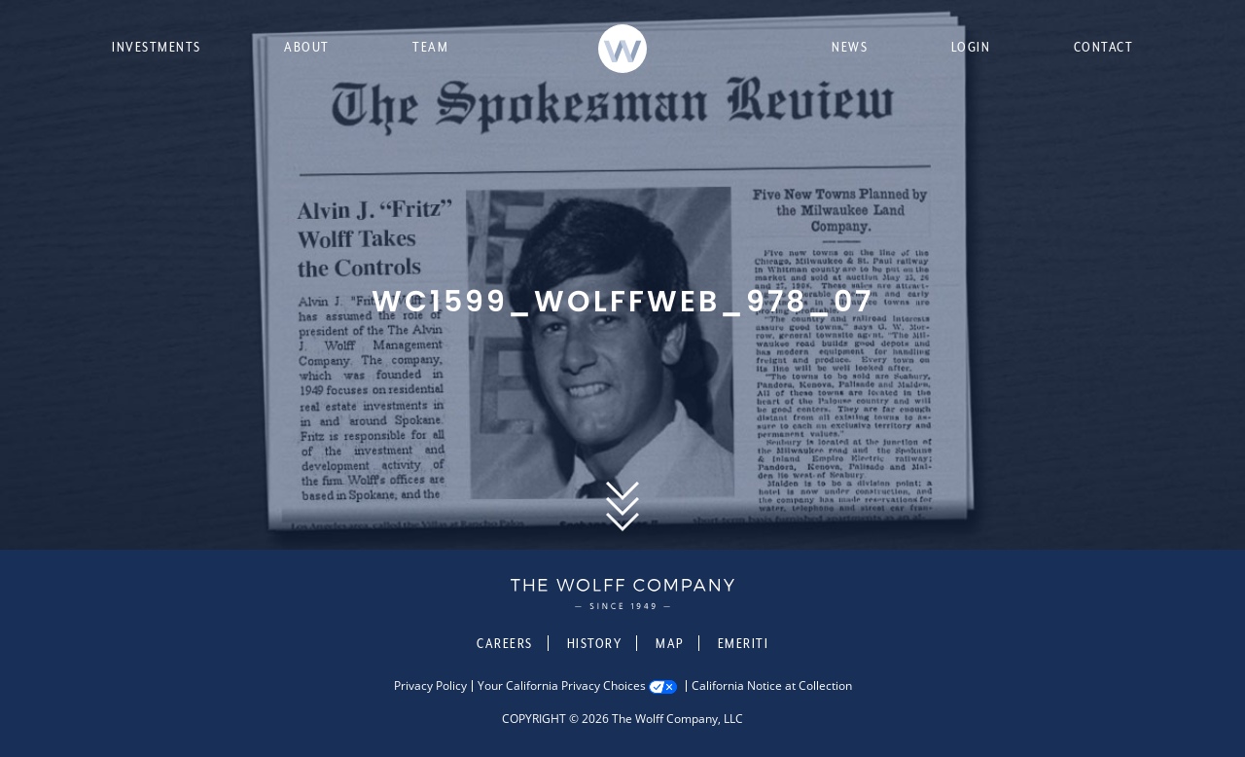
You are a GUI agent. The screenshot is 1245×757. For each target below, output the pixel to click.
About (307, 46)
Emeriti (743, 643)
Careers (505, 643)
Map (670, 643)
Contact (1104, 46)
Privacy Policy (430, 686)
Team (430, 46)
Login (971, 46)
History (594, 643)
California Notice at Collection (772, 686)
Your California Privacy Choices (562, 686)
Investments (156, 46)
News (850, 46)
